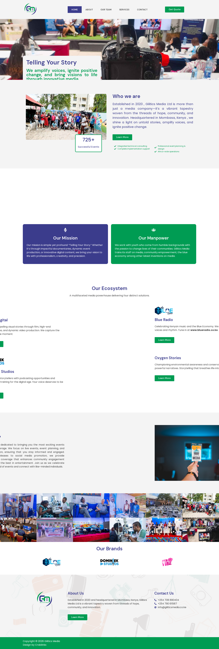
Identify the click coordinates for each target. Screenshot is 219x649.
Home (74, 9)
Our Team (106, 9)
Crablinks (40, 645)
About (89, 9)
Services (124, 9)
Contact (142, 9)
